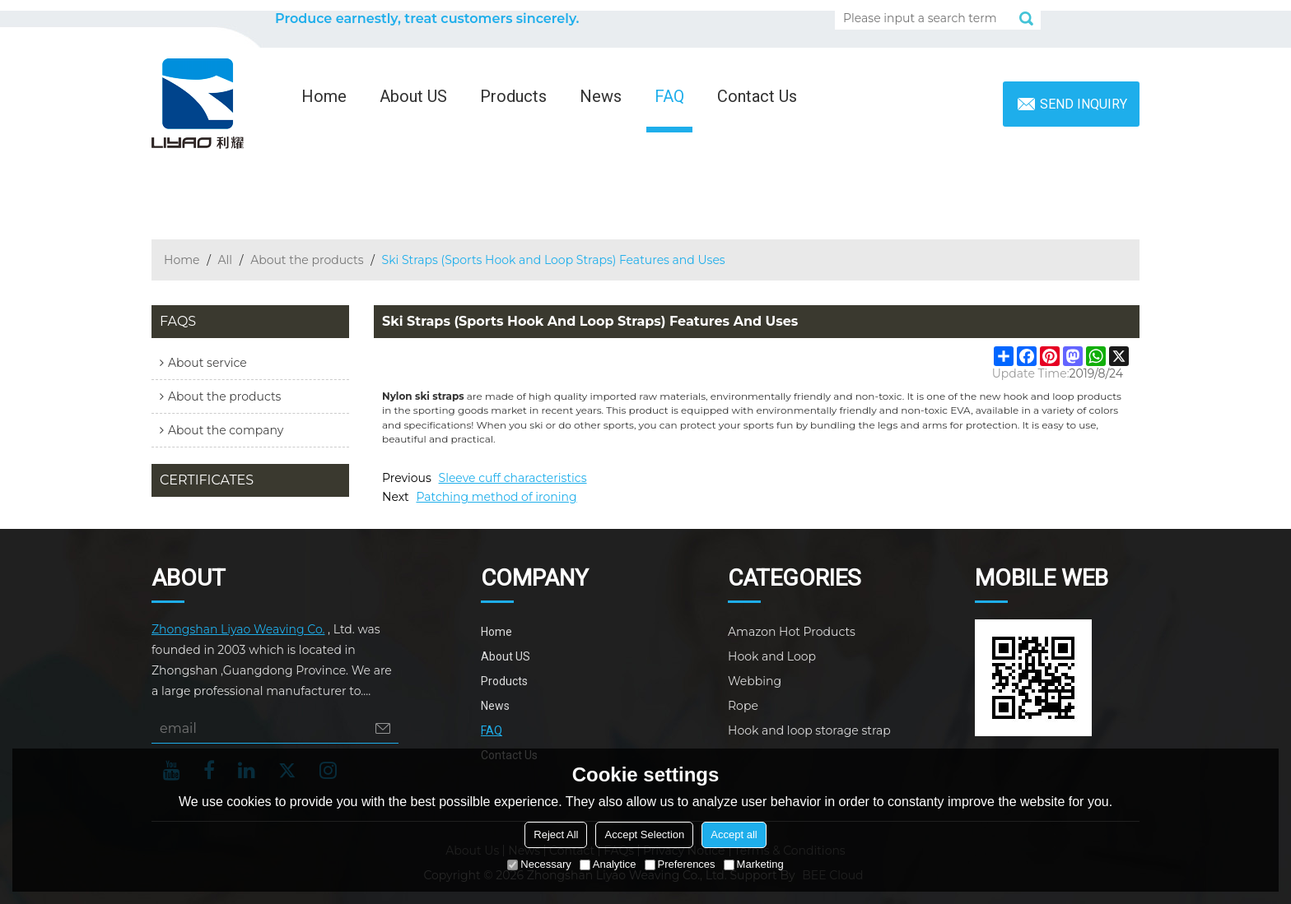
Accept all (734, 834)
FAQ (669, 96)
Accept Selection (644, 834)
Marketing (754, 864)
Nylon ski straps (423, 396)
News (601, 96)
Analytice (608, 864)
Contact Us (757, 96)
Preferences (680, 864)
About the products (306, 260)
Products (513, 96)
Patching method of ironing (496, 496)
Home (324, 96)
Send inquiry (1083, 104)
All (225, 260)
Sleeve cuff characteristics (513, 478)
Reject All (556, 834)
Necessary (539, 864)
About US (413, 96)
